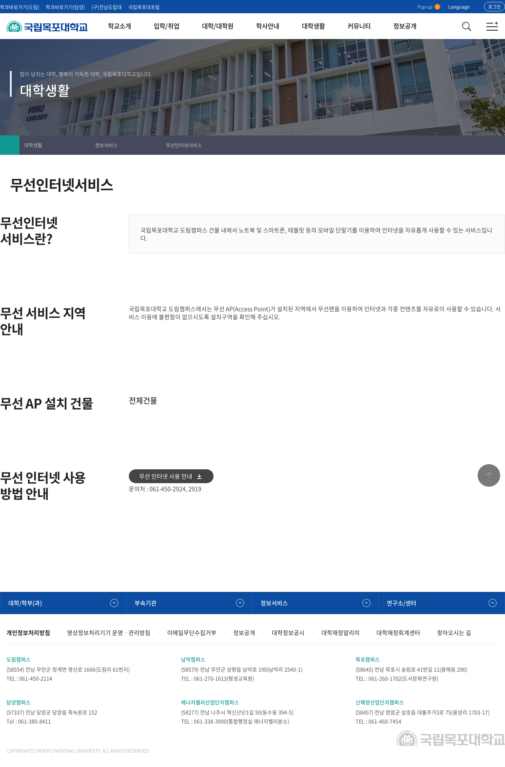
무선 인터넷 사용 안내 (165, 476)
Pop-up (428, 6)
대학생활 (313, 26)
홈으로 (9, 145)
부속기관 (146, 603)
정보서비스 (106, 145)
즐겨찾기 (476, 145)
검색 (466, 26)
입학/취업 (166, 26)
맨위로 (489, 475)
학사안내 (267, 26)
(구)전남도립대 (106, 7)
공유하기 (495, 145)
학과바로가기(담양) (65, 7)
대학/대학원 (217, 26)
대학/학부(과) (25, 603)
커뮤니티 (359, 26)
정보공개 (404, 26)
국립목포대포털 (144, 7)
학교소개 (119, 26)
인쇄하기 (456, 145)
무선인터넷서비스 (184, 145)
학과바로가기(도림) (19, 7)
